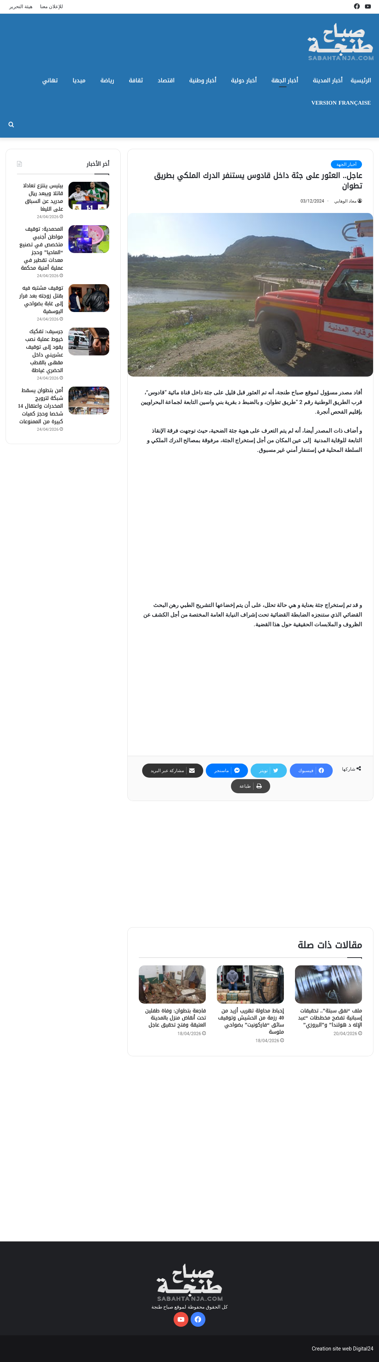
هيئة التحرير (21, 6)
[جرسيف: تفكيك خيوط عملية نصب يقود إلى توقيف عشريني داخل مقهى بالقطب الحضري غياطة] (88, 341)
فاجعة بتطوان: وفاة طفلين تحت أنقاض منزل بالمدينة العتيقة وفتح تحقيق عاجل (175, 1018)
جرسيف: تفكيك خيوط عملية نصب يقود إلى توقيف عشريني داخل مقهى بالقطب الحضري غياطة (44, 350)
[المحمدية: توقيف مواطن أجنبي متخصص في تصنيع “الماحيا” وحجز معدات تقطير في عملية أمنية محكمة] (88, 239)
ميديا (79, 80)
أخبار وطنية (202, 80)
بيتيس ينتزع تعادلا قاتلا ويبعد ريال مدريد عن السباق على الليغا (43, 197)
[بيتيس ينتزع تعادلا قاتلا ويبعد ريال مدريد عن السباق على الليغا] (88, 196)
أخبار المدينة (327, 80)
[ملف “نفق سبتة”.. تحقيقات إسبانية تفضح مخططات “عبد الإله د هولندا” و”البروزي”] (328, 984)
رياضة (107, 80)
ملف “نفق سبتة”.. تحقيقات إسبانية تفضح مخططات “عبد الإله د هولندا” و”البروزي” (330, 1018)
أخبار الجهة (284, 80)
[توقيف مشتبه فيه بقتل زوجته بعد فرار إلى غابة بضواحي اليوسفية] (88, 298)
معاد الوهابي (345, 201)
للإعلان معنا (51, 6)
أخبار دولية (243, 80)
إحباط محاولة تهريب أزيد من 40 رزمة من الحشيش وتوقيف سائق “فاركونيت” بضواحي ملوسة (251, 1021)
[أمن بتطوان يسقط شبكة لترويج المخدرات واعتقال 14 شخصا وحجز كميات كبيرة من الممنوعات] (88, 400)
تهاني (50, 80)
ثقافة (136, 80)
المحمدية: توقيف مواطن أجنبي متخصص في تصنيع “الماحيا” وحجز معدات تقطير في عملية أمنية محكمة (41, 248)
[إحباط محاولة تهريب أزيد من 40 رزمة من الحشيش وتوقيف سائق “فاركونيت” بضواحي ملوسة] (250, 984)
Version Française (341, 103)
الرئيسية (361, 80)
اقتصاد (166, 80)
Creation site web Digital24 (342, 1349)
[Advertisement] (250, 531)
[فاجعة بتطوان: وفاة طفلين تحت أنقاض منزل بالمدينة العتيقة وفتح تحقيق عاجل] (172, 984)
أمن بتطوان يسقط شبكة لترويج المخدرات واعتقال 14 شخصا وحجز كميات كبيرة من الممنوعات (40, 406)
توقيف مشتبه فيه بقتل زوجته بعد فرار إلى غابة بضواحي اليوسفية (41, 299)
